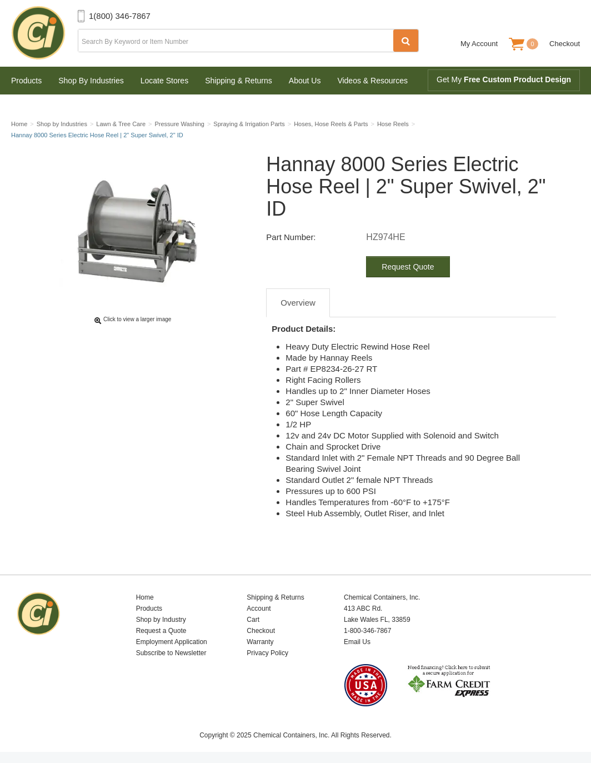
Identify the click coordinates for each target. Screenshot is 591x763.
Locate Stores (164, 80)
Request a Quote (161, 631)
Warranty (260, 642)
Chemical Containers (44, 33)
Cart (253, 620)
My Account (479, 43)
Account (259, 608)
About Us (305, 80)
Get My (504, 79)
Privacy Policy (267, 653)
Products (26, 80)
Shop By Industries (91, 80)
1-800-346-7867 (367, 631)
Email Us (357, 642)
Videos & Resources (372, 80)
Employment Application (171, 642)
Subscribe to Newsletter (171, 653)
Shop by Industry (161, 620)
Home (145, 597)
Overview (298, 302)
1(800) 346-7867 (120, 16)
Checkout (564, 43)
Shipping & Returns (238, 80)
